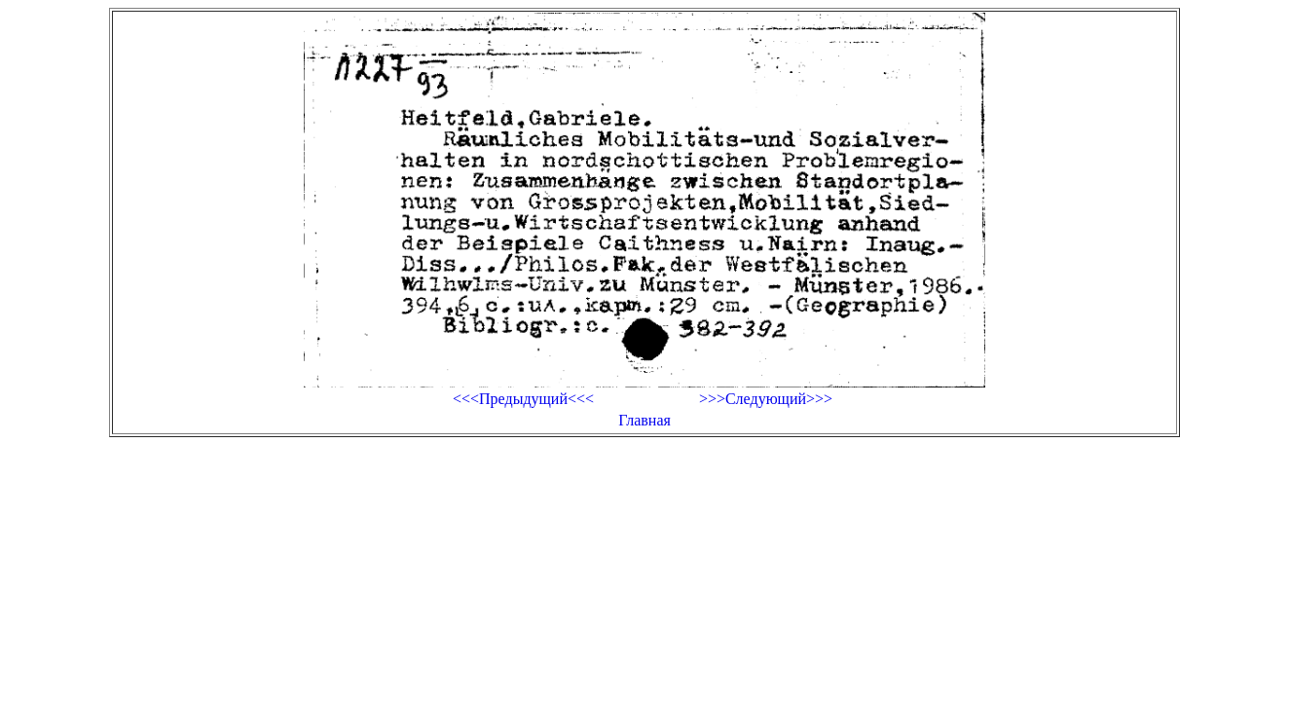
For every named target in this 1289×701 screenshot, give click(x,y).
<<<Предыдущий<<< (523, 398)
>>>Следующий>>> (765, 398)
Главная (644, 420)
